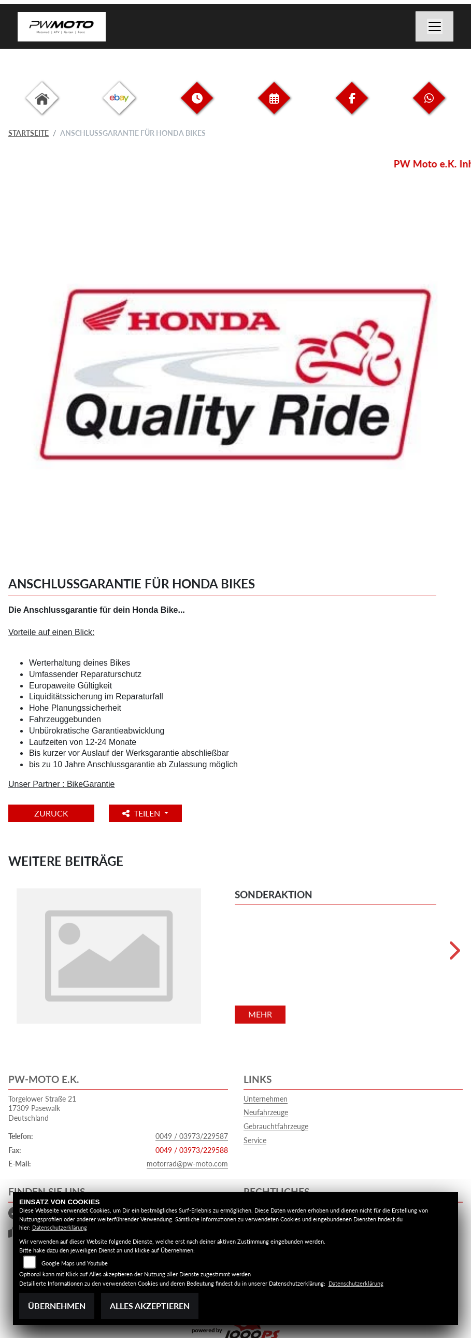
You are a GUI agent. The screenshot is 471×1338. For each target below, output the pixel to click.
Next (453, 954)
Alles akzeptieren (150, 1306)
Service (255, 1140)
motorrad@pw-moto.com (187, 1163)
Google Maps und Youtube (74, 1263)
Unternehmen (266, 1098)
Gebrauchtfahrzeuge (276, 1126)
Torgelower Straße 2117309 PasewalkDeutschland (42, 1108)
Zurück (51, 813)
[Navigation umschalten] (435, 26)
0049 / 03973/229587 (191, 1136)
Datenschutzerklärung (59, 1227)
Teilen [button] (142, 813)
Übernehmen (56, 1306)
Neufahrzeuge (266, 1112)
